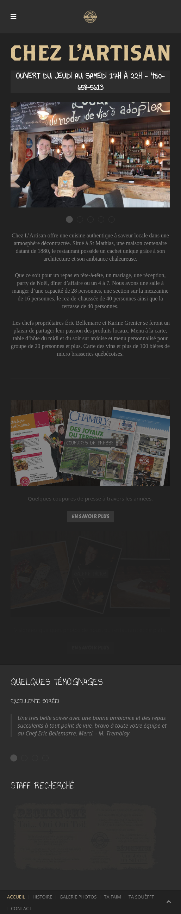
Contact (21, 908)
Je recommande (48, 758)
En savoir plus (90, 516)
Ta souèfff (141, 897)
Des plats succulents (93, 220)
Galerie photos (78, 897)
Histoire (42, 897)
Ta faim (112, 897)
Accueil (16, 897)
